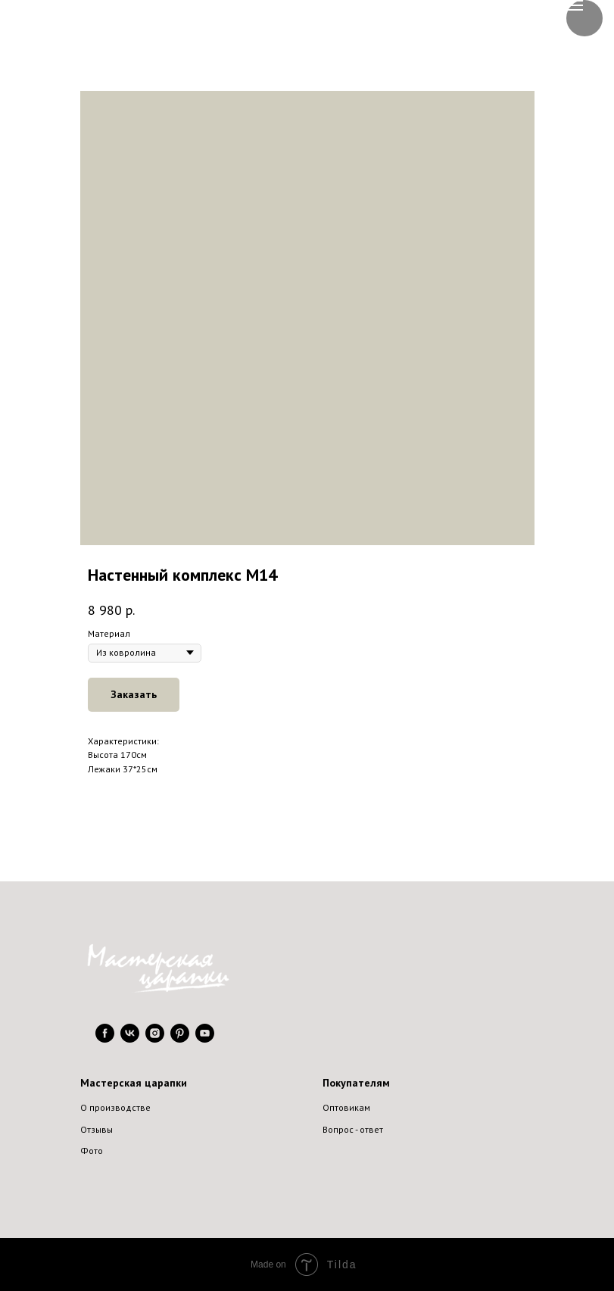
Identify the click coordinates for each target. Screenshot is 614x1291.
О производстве (115, 1107)
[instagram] (154, 1038)
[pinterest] (179, 1038)
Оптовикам (346, 1107)
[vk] (129, 1038)
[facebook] (104, 1038)
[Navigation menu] (574, 5)
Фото (91, 1150)
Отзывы (96, 1129)
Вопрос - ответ (353, 1129)
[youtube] (204, 1038)
